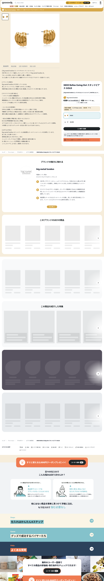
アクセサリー (20, 152)
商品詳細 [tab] (13, 66)
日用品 (31, 6)
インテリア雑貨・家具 (47, 6)
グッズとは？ (68, 567)
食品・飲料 (22, 6)
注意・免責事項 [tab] (23, 66)
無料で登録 (9, 248)
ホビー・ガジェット (89, 6)
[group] (77, 437)
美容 (27, 6)
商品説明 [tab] (5, 66)
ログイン (94, 3)
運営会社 (87, 569)
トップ (3, 152)
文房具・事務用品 (68, 6)
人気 (11, 6)
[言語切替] (100, 2)
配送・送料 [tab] (33, 66)
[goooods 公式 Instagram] (3, 571)
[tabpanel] (31, 107)
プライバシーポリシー (90, 567)
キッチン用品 (37, 6)
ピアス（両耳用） (30, 152)
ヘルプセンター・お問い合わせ (71, 572)
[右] (98, 243)
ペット (61, 6)
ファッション (56, 6)
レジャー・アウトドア (79, 6)
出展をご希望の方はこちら (71, 569)
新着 (16, 6)
